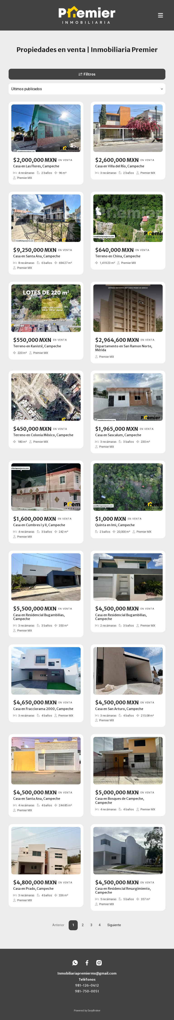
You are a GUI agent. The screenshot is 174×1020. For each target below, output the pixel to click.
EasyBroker (94, 1010)
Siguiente (114, 925)
